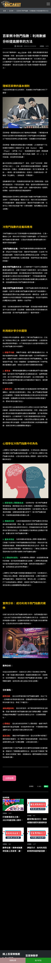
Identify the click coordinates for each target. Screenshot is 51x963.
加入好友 (38, 960)
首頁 (4, 10)
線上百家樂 (22, 52)
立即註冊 (9, 778)
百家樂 (11, 10)
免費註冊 (12, 960)
